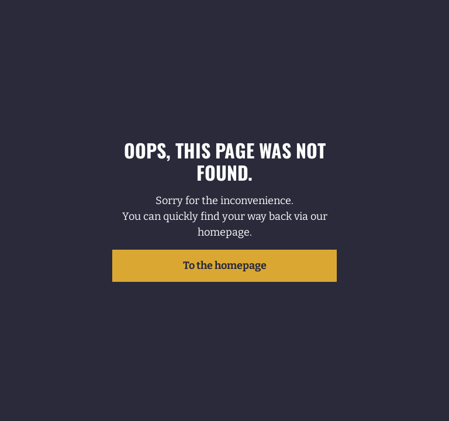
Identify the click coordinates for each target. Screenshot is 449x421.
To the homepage (225, 265)
